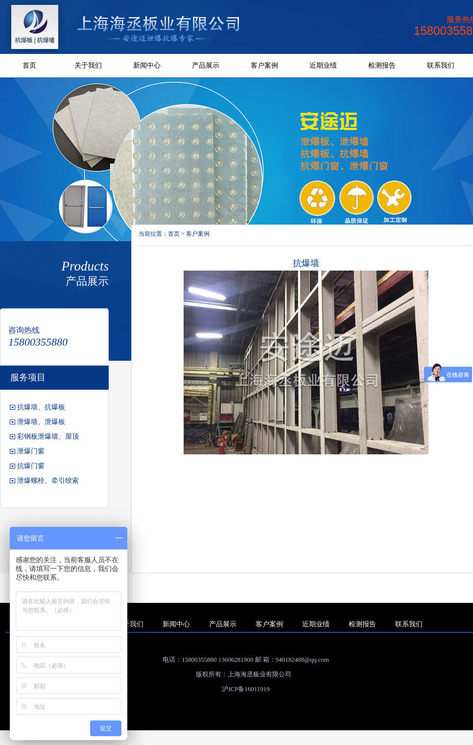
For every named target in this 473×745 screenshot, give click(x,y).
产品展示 (205, 65)
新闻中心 (147, 65)
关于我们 (88, 65)
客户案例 (264, 65)
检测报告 (382, 65)
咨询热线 (24, 330)
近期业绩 (323, 65)
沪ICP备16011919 (246, 689)
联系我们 (440, 65)
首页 (29, 65)
